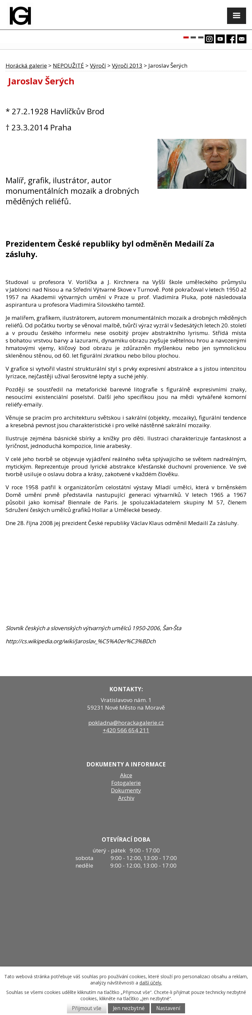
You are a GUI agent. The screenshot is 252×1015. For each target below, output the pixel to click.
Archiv (126, 798)
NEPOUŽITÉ (68, 65)
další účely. (150, 983)
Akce (126, 775)
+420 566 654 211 (126, 730)
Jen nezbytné (129, 1008)
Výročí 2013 (127, 65)
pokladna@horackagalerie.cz (126, 722)
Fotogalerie (126, 782)
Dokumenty (126, 790)
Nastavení (168, 1008)
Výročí (98, 65)
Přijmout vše (86, 1008)
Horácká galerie (26, 65)
